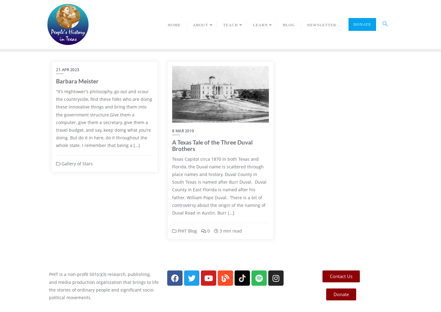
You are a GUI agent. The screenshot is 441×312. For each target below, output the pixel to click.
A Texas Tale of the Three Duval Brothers (212, 145)
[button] (385, 24)
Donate (362, 24)
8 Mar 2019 (183, 131)
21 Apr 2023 (67, 69)
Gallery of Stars (74, 164)
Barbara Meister (77, 81)
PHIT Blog (184, 231)
